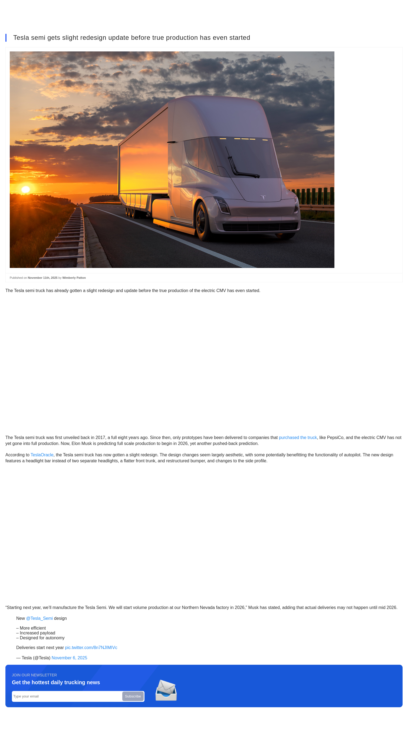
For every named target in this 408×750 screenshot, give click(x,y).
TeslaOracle (42, 455)
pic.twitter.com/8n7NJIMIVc (91, 647)
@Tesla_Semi (39, 618)
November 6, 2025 (69, 658)
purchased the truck (298, 437)
